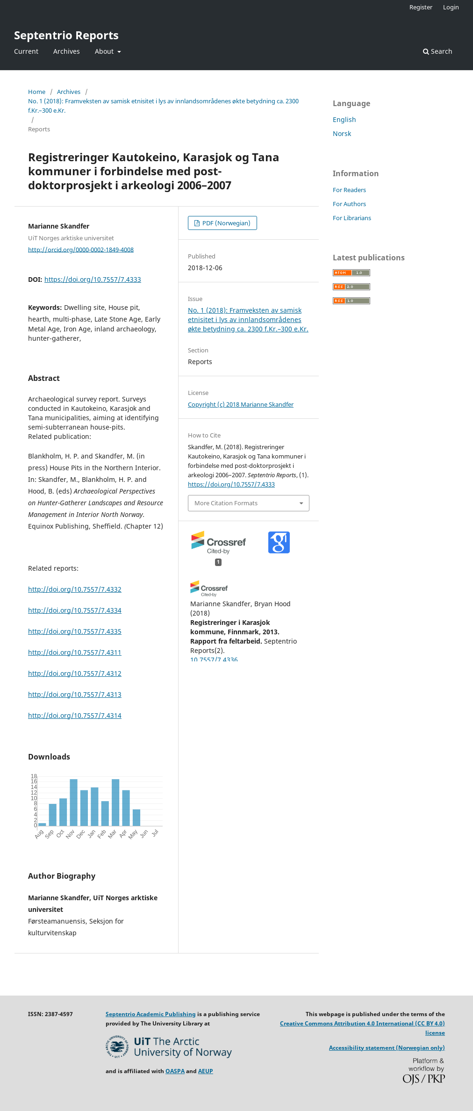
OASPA (175, 1071)
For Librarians (352, 218)
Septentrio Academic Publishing (151, 1014)
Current (26, 51)
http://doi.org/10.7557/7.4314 (75, 715)
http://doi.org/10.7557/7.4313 (75, 694)
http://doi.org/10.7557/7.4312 (75, 673)
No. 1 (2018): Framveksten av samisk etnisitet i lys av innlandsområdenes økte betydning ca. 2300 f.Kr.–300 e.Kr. (163, 106)
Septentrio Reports (66, 35)
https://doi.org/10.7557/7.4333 (92, 279)
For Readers (349, 190)
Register (420, 7)
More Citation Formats (226, 503)
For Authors (349, 204)
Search (437, 51)
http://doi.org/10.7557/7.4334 (75, 610)
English (344, 119)
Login (451, 7)
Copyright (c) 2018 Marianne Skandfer (241, 404)
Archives (66, 51)
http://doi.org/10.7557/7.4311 (75, 652)
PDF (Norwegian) (226, 223)
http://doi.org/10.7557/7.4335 (75, 631)
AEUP (205, 1071)
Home (36, 91)
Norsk (342, 133)
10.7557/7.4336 (214, 659)
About (105, 51)
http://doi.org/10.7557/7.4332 (75, 589)
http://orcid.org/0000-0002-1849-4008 (81, 249)
